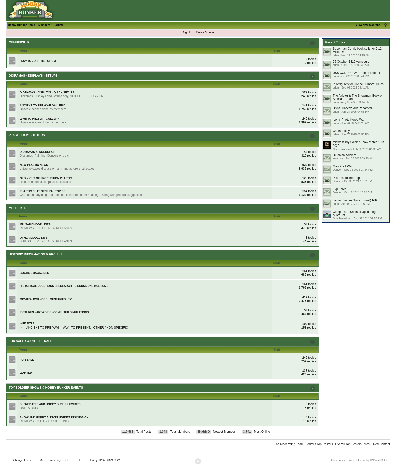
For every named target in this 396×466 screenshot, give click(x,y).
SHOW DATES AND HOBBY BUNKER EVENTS (50, 404)
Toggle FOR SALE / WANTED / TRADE (313, 343)
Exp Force (339, 189)
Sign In (187, 32)
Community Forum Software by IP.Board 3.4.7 (359, 460)
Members (44, 25)
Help (78, 460)
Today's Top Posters (319, 444)
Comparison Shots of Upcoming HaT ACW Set (357, 213)
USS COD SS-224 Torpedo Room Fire (358, 73)
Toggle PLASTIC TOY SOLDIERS (313, 137)
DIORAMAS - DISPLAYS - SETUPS (33, 75)
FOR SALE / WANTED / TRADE (31, 341)
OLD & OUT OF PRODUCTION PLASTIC (46, 178)
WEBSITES (27, 323)
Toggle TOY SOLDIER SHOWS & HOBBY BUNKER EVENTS (313, 389)
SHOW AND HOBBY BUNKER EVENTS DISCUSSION (54, 417)
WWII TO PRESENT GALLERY (39, 118)
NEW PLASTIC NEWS (34, 164)
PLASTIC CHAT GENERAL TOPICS (42, 191)
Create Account (205, 32)
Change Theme (23, 460)
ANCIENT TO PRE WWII (43, 327)
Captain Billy (341, 131)
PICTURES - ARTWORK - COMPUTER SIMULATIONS (54, 312)
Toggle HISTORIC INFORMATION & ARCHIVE (313, 256)
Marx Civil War (342, 166)
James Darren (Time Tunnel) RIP (355, 200)
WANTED (26, 372)
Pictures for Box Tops (347, 178)
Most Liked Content (377, 444)
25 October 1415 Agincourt (351, 61)
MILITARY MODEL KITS (35, 224)
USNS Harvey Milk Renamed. (353, 108)
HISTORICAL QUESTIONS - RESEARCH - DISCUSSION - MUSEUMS (64, 285)
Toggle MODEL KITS (313, 210)
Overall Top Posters (348, 444)
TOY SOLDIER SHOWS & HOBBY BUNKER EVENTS (46, 387)
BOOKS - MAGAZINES (34, 272)
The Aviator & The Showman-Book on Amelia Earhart (358, 97)
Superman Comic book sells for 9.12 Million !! (357, 50)
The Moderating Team (289, 444)
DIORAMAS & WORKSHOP (37, 151)
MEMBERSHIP (19, 42)
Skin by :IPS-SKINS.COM (104, 460)
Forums (59, 25)
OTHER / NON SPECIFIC (110, 327)
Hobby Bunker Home (21, 25)
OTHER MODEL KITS (33, 237)
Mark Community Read (54, 460)
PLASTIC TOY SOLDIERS (27, 135)
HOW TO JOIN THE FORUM (38, 60)
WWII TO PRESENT (76, 327)
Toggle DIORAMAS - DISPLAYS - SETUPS (313, 77)
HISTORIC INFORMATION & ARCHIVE (36, 254)
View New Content (368, 25)
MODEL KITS (18, 208)
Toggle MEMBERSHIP (313, 44)
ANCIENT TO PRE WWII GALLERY (42, 105)
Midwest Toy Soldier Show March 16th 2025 (358, 143)
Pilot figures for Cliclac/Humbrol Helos (358, 84)
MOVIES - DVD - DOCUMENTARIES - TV (46, 299)
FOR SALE (27, 359)
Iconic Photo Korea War (348, 119)
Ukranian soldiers (344, 155)
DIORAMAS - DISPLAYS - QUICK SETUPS (47, 92)
